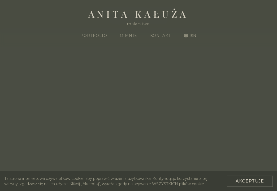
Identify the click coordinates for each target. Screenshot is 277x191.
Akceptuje (250, 181)
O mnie (128, 35)
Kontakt (160, 35)
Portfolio (93, 35)
